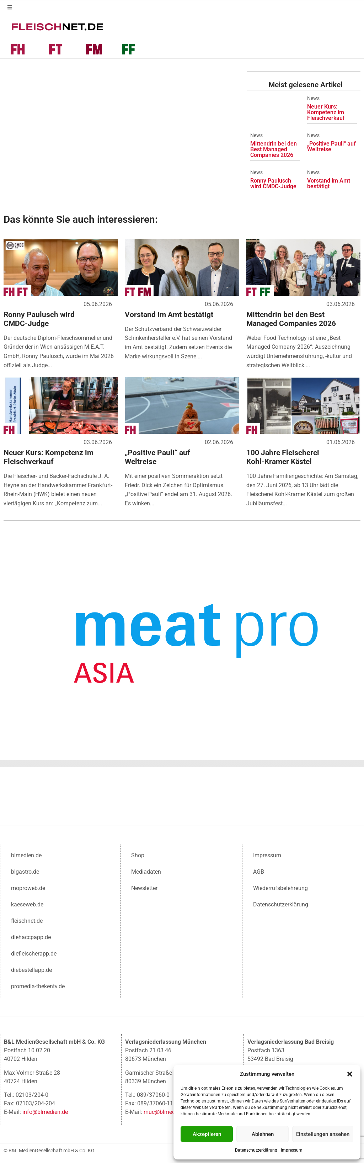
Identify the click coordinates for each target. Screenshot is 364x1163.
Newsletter (144, 888)
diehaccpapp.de (31, 937)
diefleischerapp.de (34, 953)
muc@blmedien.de (167, 1112)
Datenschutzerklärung (256, 1150)
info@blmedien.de (45, 1112)
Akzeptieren (207, 1134)
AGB (258, 871)
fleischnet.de (27, 920)
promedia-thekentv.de (38, 986)
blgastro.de (25, 871)
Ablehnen (263, 1134)
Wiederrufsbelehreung (280, 888)
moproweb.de (28, 888)
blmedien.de (26, 855)
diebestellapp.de (31, 970)
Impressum (292, 1150)
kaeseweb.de (27, 904)
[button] (349, 1074)
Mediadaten (146, 871)
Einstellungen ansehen (322, 1134)
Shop (137, 855)
